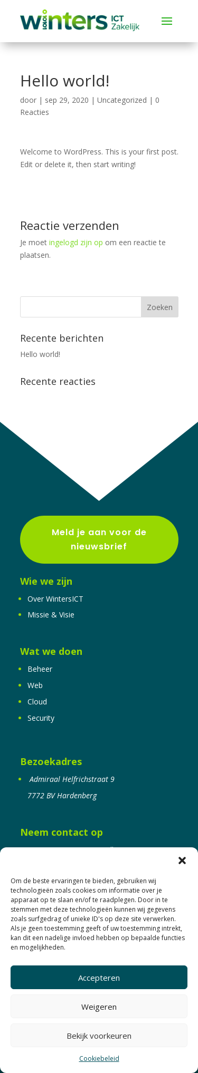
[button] (182, 860)
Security (40, 718)
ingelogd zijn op (76, 242)
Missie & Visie (50, 615)
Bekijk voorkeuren (99, 1035)
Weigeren (99, 1006)
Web (35, 685)
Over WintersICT (55, 599)
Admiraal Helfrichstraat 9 (72, 779)
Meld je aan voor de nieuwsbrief (99, 539)
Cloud (37, 702)
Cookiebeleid (99, 1058)
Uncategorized (122, 100)
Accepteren (99, 977)
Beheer (39, 669)
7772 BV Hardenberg (62, 795)
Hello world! (40, 354)
